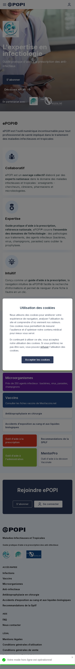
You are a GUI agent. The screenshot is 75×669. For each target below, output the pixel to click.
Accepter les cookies (37, 359)
